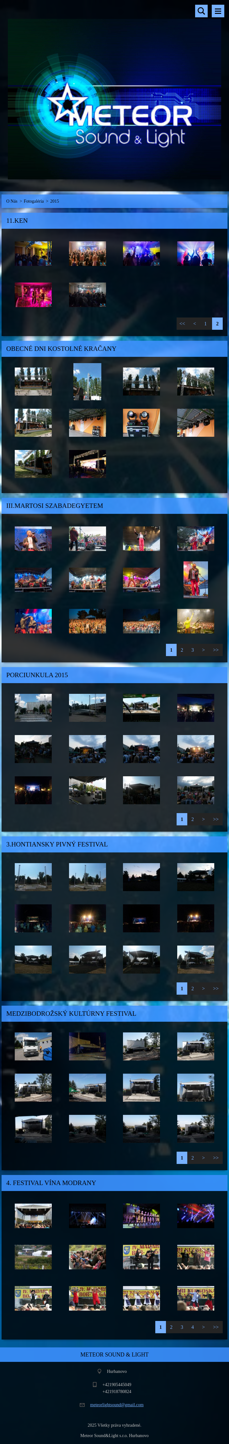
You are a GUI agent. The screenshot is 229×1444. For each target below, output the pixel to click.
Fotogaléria (34, 201)
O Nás (11, 201)
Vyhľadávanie (201, 11)
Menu (218, 11)
